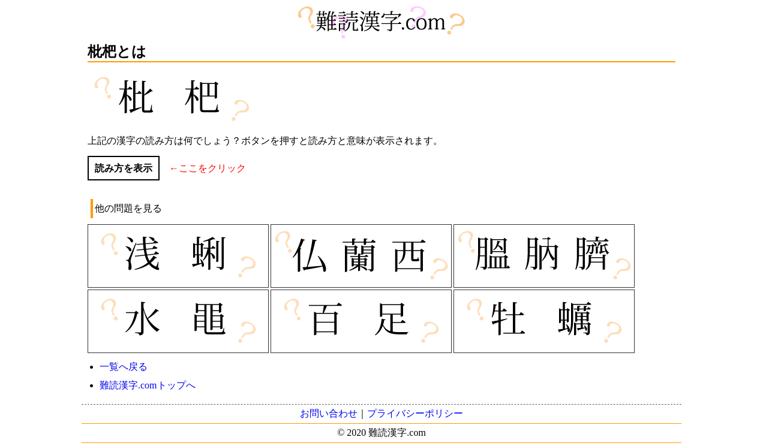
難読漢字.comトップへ (148, 385)
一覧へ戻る (124, 366)
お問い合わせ (329, 413)
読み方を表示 (123, 168)
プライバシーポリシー (415, 413)
